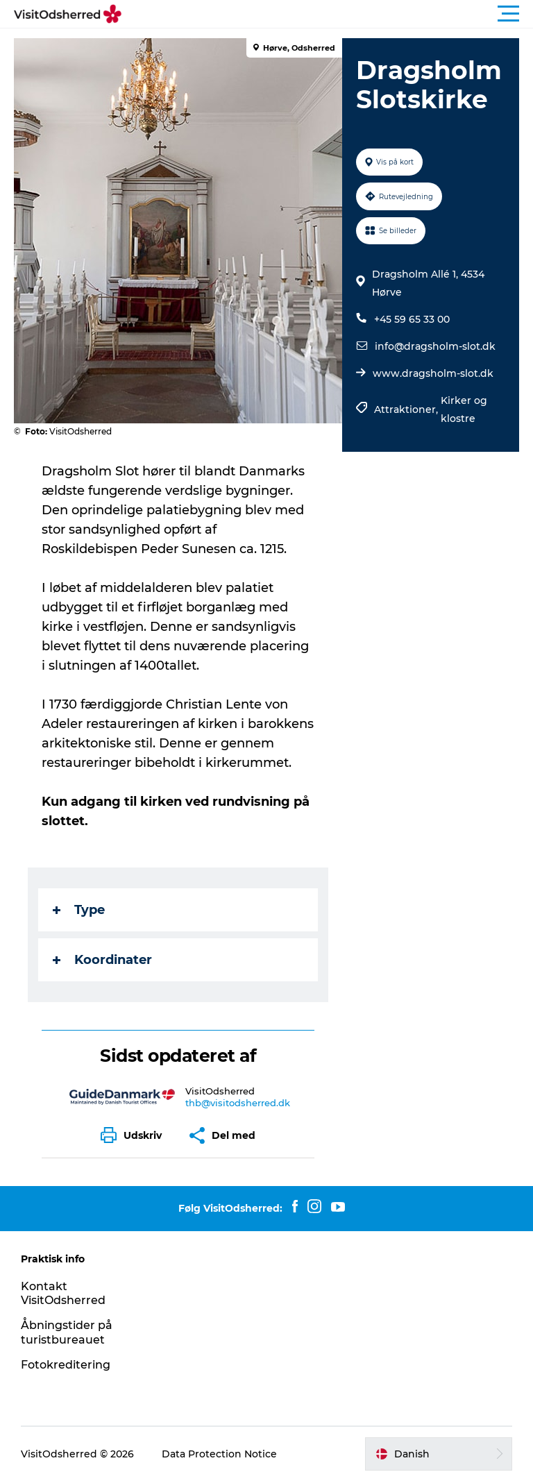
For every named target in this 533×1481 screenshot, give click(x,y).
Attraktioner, (407, 409)
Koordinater (102, 959)
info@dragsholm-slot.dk (435, 346)
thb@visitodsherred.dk (237, 1102)
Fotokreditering (65, 1364)
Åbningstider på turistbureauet (66, 1332)
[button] (329, 14)
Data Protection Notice (219, 1454)
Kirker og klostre (464, 409)
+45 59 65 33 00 (412, 319)
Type (79, 909)
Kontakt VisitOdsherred (63, 1293)
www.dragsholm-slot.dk (433, 373)
